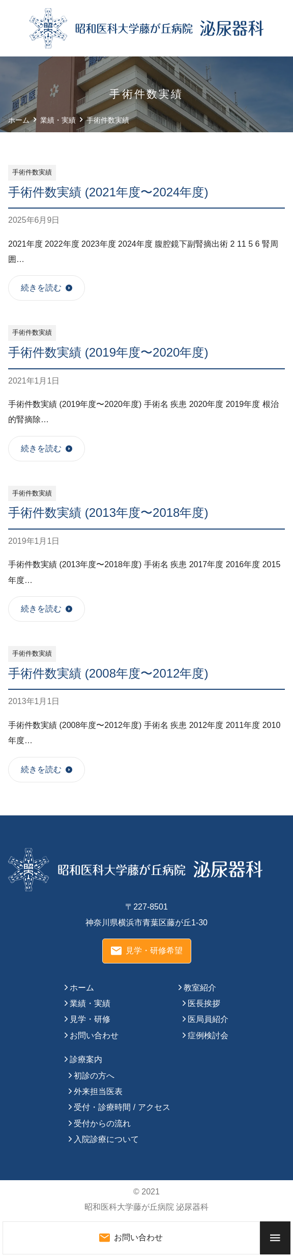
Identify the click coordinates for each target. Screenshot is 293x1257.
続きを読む (41, 287)
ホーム (82, 987)
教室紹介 (200, 987)
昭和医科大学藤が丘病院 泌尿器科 (146, 1207)
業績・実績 (90, 1003)
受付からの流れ (102, 1123)
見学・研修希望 (147, 951)
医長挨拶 (204, 1003)
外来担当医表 (98, 1091)
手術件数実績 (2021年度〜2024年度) (108, 192)
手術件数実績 (32, 172)
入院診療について (106, 1139)
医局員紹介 (208, 1019)
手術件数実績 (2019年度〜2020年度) (108, 352)
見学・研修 (90, 1019)
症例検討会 (208, 1035)
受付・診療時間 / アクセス (122, 1107)
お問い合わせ (94, 1035)
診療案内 (86, 1059)
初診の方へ (94, 1075)
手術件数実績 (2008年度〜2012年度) (108, 673)
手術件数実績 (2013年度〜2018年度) (108, 512)
